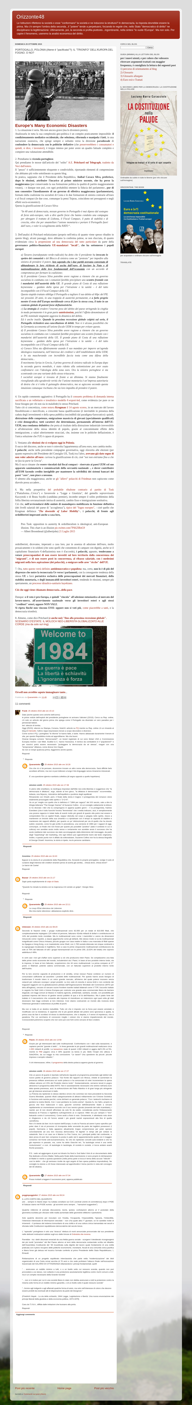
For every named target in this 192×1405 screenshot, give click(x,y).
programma (58, 1062)
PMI (40, 1052)
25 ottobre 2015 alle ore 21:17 (42, 878)
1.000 (31, 1049)
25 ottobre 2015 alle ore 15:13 (41, 711)
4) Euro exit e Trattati (131, 79)
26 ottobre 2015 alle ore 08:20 (44, 927)
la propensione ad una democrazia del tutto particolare (66, 241)
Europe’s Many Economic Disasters (51, 125)
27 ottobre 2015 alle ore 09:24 (51, 1195)
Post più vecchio (104, 1388)
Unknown (26, 927)
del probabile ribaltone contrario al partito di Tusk (81, 489)
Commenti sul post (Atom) (35, 1394)
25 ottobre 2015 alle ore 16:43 (44, 856)
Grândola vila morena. (81, 1234)
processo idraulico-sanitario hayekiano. (52, 583)
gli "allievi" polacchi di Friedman (74, 478)
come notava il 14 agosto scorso (63, 407)
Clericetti (32, 731)
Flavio (32, 1040)
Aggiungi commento (25, 1314)
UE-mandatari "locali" (65, 245)
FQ (77, 728)
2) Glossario (126, 72)
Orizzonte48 (30, 17)
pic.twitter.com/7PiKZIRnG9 (70, 527)
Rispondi (26, 754)
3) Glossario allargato (131, 76)
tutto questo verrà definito (52, 568)
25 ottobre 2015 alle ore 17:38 (56, 785)
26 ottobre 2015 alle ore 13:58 (48, 1040)
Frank (24, 711)
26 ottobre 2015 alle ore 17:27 (56, 1071)
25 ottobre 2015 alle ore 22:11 (57, 904)
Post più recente (25, 1388)
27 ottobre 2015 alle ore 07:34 (57, 1175)
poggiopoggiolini (30, 1195)
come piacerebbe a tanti (95, 607)
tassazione (58, 1049)
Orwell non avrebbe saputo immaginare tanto (40, 692)
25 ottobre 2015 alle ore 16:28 (57, 764)
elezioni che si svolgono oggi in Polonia (53, 442)
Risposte (29, 759)
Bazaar (25, 878)
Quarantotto (34, 764)
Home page (64, 1388)
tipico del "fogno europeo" (80, 507)
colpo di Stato (53, 881)
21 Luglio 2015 (67, 531)
